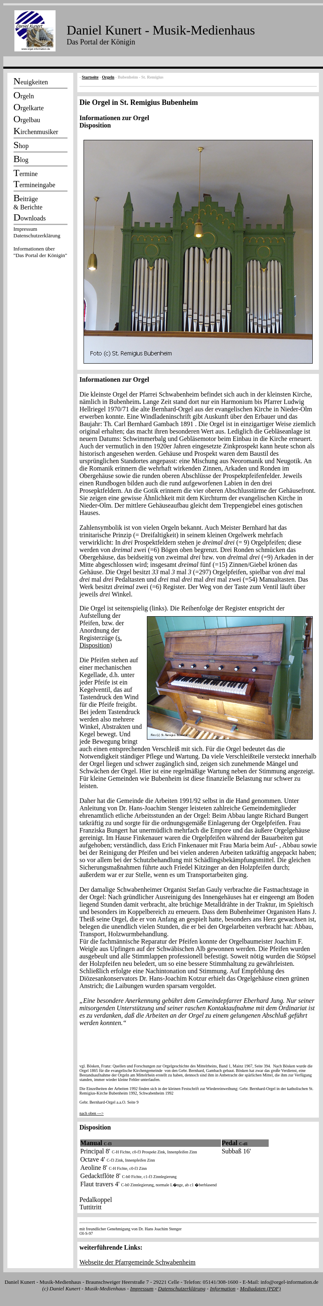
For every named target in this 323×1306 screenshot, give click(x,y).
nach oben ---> (91, 1113)
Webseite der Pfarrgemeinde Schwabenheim (137, 1262)
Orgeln (108, 77)
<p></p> (40, 243)
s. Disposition (100, 641)
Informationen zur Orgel (114, 117)
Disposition (95, 125)
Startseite (90, 77)
